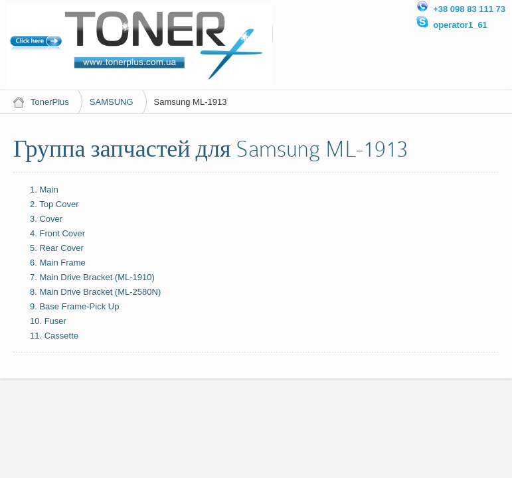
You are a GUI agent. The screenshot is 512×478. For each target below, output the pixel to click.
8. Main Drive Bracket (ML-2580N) (95, 292)
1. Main (44, 190)
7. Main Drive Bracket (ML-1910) (92, 277)
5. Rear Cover (57, 248)
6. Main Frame (58, 263)
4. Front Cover (57, 233)
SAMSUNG (111, 102)
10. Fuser (48, 321)
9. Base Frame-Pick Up (74, 306)
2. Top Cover (54, 204)
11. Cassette (54, 336)
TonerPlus (50, 102)
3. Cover (46, 219)
